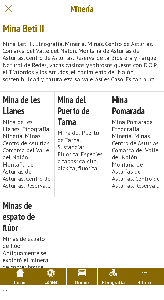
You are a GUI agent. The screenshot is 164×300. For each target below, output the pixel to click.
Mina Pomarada (128, 105)
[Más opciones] (144, 276)
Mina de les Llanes (21, 105)
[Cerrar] (8, 8)
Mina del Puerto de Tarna (73, 110)
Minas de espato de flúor (19, 216)
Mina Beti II (23, 28)
